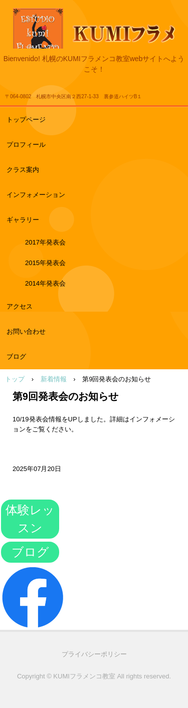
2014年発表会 (45, 283)
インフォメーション (36, 194)
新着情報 (54, 379)
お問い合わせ (26, 331)
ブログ (16, 356)
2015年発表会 (45, 263)
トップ (15, 379)
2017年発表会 (45, 242)
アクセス (20, 306)
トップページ (26, 119)
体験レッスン (30, 519)
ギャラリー (23, 219)
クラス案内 (23, 169)
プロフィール (26, 144)
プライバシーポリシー (94, 654)
